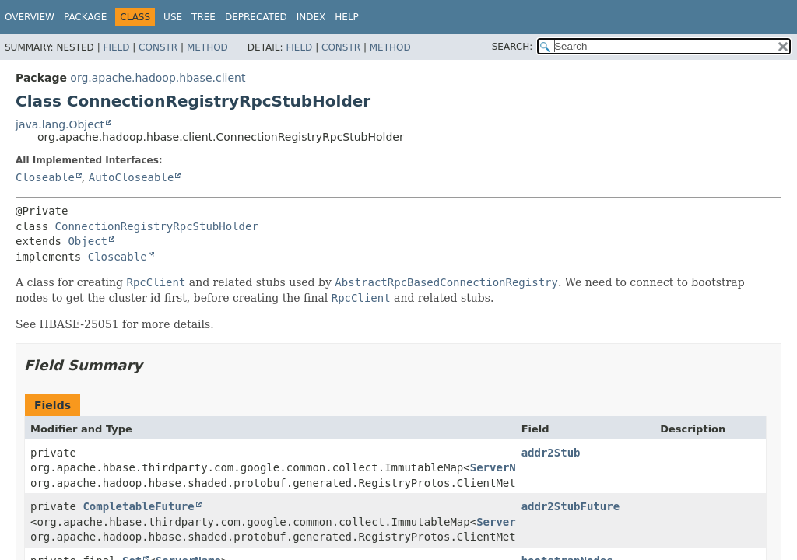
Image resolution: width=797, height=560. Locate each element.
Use (172, 17)
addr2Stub (551, 452)
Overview (29, 17)
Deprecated (256, 17)
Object (87, 241)
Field (116, 47)
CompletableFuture (138, 506)
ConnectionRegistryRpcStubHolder (156, 226)
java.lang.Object (60, 124)
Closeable (45, 177)
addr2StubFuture (570, 506)
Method (207, 47)
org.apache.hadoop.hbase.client (157, 78)
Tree (203, 17)
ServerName (502, 467)
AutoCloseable (131, 177)
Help (347, 17)
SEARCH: (512, 46)
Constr (158, 47)
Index (311, 17)
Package (85, 17)
